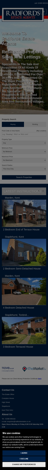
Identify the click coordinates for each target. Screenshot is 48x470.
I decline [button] (24, 459)
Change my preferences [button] (24, 464)
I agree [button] (24, 453)
